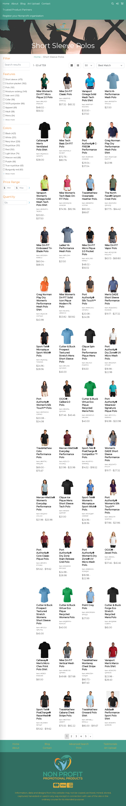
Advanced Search (79, 744)
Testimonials (110, 744)
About (14, 3)
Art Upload (33, 3)
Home (6, 3)
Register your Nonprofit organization (23, 16)
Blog (23, 3)
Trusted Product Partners (17, 9)
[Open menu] (120, 37)
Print (79, 748)
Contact (46, 3)
